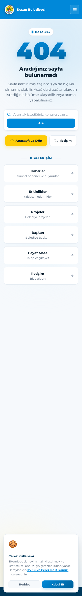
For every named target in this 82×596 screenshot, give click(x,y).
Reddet (24, 584)
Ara (41, 123)
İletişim (63, 141)
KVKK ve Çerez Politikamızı (47, 570)
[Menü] (74, 9)
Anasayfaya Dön (26, 141)
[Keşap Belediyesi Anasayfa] (24, 9)
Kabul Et (57, 584)
